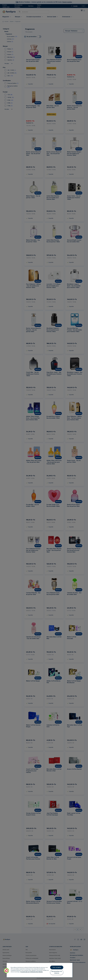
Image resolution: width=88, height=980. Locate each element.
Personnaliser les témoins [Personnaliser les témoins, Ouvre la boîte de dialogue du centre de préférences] (56, 972)
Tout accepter (56, 967)
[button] (6, 970)
